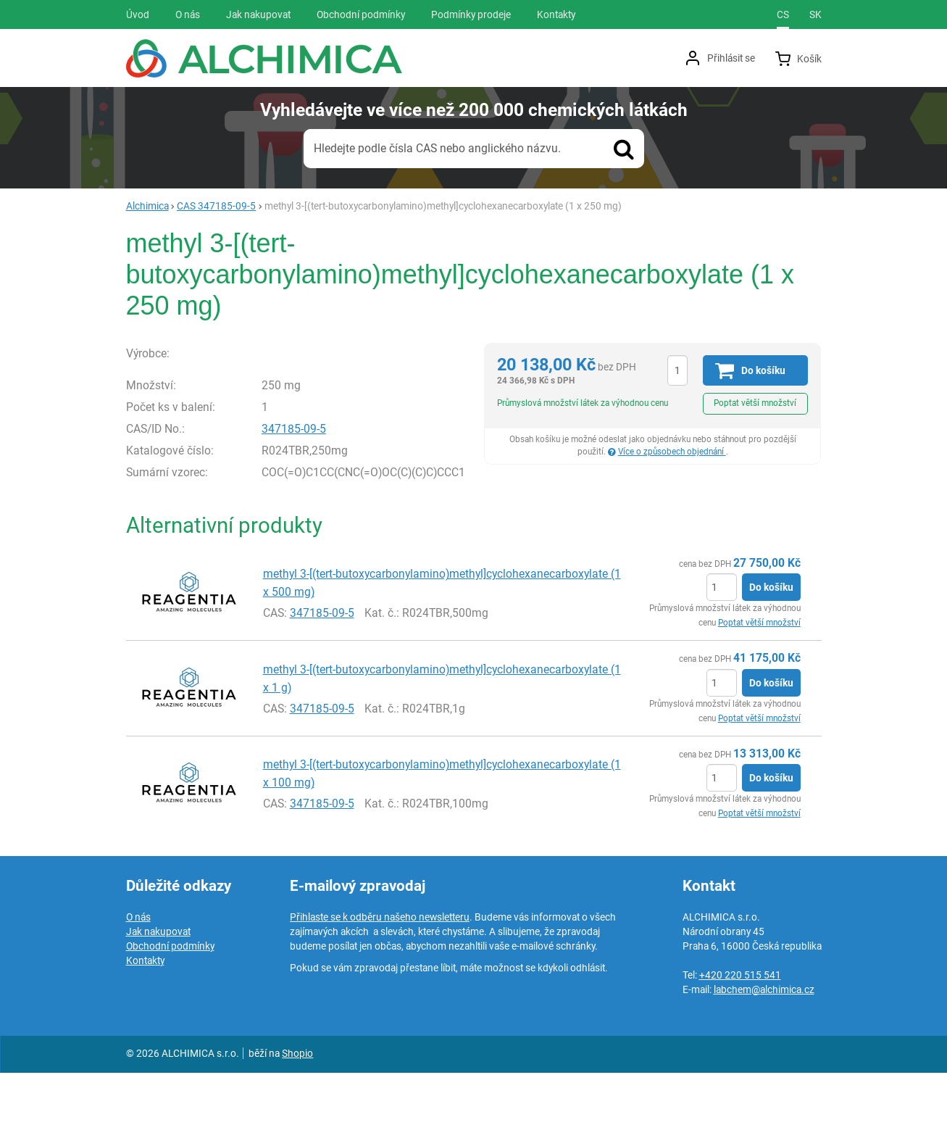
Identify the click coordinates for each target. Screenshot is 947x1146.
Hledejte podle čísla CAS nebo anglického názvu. (437, 148)
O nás (138, 990)
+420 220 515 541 (740, 1048)
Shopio (297, 1126)
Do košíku (771, 661)
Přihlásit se (731, 58)
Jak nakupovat (158, 1004)
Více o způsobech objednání (672, 452)
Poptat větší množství (755, 403)
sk (815, 14)
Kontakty (145, 1033)
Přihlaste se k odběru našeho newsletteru (380, 990)
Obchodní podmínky (170, 1019)
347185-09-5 (294, 505)
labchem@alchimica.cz (764, 1062)
